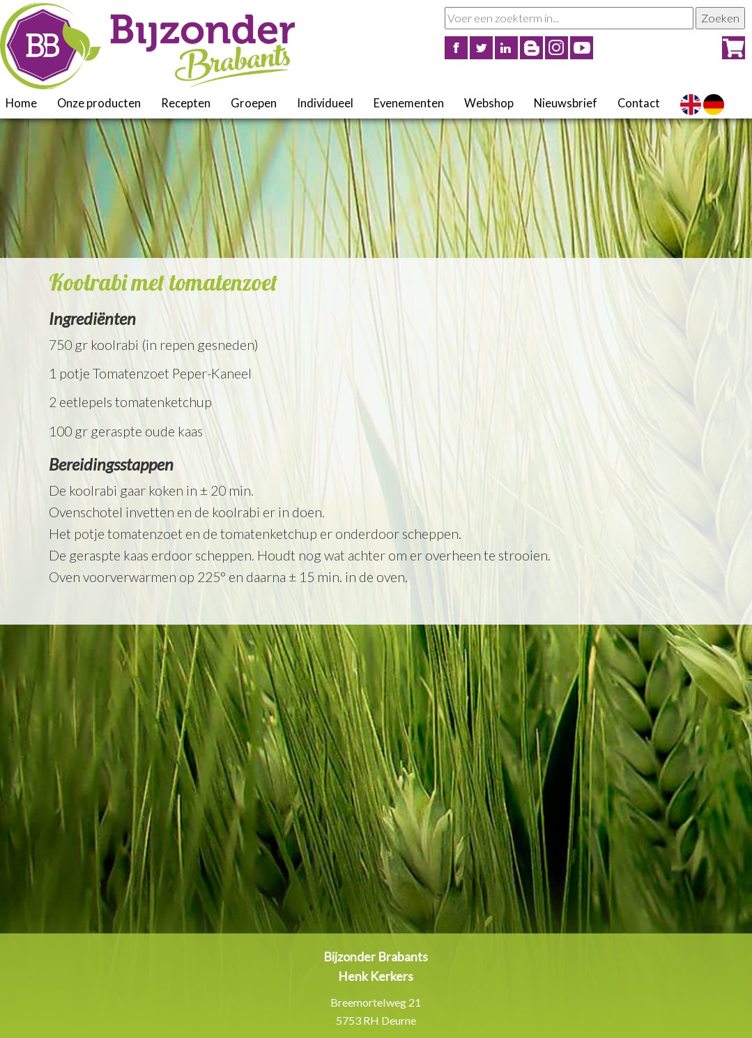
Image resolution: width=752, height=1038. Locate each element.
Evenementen (409, 103)
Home (21, 103)
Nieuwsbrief (565, 103)
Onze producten (99, 103)
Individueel (325, 103)
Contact (638, 103)
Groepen (254, 103)
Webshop (489, 103)
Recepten (185, 103)
